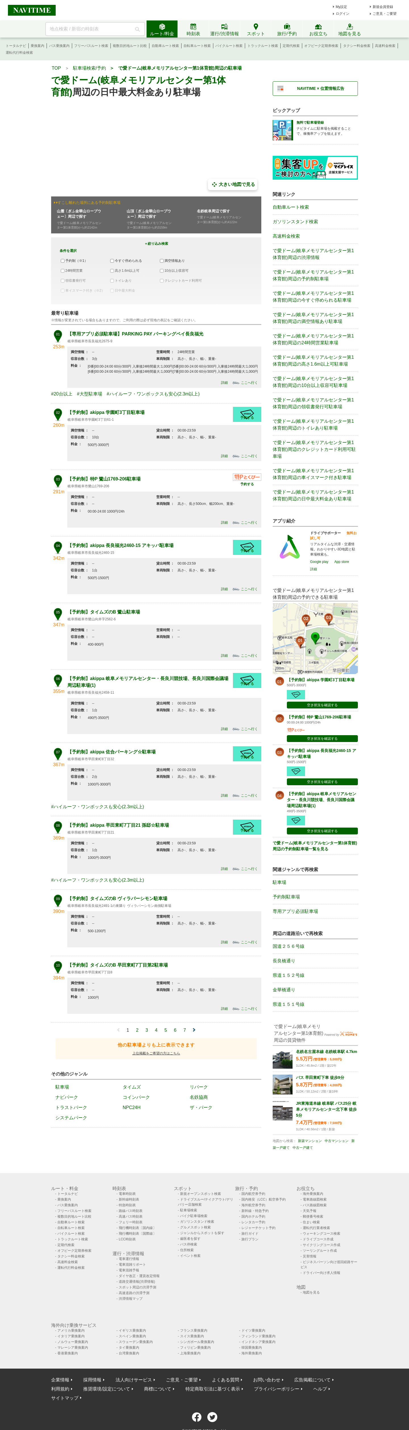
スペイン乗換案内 (132, 1336)
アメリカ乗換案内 (71, 1330)
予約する (247, 418)
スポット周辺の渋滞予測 (137, 1287)
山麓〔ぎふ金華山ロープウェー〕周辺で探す (79, 214)
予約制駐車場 (286, 896)
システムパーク (71, 1117)
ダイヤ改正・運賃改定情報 (139, 1276)
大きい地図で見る (232, 184)
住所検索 (187, 1250)
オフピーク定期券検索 (321, 46)
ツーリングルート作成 (320, 1251)
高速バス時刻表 (131, 1216)
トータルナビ (16, 46)
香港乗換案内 (67, 1353)
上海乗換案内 (190, 1353)
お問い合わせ (266, 1379)
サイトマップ (64, 1398)
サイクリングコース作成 (321, 1245)
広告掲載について (312, 1379)
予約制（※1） (76, 260)
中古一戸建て (303, 1148)
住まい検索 (311, 1222)
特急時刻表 (127, 1205)
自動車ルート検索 (165, 46)
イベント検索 (190, 1256)
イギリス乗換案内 (132, 1330)
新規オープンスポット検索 (200, 1194)
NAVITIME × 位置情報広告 (320, 88)
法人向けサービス (134, 1379)
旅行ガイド (249, 1234)
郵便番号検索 (313, 1216)
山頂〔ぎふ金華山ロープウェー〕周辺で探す (149, 214)
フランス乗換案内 (193, 1330)
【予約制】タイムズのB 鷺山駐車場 (103, 612)
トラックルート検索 (262, 46)
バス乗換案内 (59, 46)
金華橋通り (284, 989)
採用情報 (92, 1379)
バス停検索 (188, 1244)
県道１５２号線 (288, 975)
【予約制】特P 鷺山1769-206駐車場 (104, 478)
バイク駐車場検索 (193, 1216)
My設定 (341, 7)
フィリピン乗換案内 (195, 1348)
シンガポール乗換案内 (197, 1342)
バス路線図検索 (315, 1205)
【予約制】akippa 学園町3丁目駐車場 (106, 412)
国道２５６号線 (288, 946)
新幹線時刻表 (129, 1199)
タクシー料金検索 (356, 46)
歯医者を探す (190, 1239)
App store (341, 562)
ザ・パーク (201, 1107)
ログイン (342, 14)
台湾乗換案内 (129, 1353)
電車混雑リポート (132, 1265)
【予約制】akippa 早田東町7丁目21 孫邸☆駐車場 (118, 825)
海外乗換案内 (313, 1194)
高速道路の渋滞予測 (134, 1293)
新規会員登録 (383, 7)
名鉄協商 (199, 1097)
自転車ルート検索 (197, 46)
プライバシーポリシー (276, 1389)
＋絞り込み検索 (156, 244)
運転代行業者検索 (316, 1228)
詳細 (224, 383)
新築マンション (310, 1141)
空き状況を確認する (322, 705)
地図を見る (311, 1292)
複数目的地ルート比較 (130, 46)
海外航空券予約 (253, 1205)
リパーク (199, 1087)
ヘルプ (320, 1389)
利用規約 (60, 1389)
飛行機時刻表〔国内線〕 (137, 1228)
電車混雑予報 (129, 1270)
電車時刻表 (127, 1194)
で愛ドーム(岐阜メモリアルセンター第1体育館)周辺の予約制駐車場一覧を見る (315, 846)
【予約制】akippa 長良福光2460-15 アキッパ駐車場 (120, 545)
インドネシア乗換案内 (258, 1342)
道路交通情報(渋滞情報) (137, 1282)
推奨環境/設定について (106, 1389)
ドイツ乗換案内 (253, 1330)
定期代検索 (291, 46)
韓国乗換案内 (251, 1348)
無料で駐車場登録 (310, 123)
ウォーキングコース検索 (321, 1234)
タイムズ (132, 1087)
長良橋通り (284, 960)
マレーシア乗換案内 (72, 1348)
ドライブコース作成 (318, 1239)
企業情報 (60, 1379)
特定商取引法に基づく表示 (212, 1389)
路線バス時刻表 (131, 1211)
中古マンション (337, 1141)
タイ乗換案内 (129, 1348)
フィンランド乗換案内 (258, 1336)
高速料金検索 (385, 46)
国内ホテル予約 (253, 1216)
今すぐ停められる (128, 260)
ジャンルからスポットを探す (202, 1233)
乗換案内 (37, 46)
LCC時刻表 (127, 1239)
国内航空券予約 (253, 1194)
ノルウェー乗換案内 (72, 1342)
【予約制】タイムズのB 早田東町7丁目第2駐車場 (117, 965)
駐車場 (62, 1087)
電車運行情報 (129, 1259)
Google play (319, 562)
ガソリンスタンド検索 (295, 221)
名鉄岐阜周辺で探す (213, 211)
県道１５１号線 (288, 1004)
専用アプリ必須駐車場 (295, 911)
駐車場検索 (188, 1210)
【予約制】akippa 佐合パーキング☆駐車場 (111, 751)
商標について (157, 1389)
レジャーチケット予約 (258, 1228)
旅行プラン (249, 1239)
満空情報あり (174, 260)
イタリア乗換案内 (71, 1336)
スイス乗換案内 (192, 1336)
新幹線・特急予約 (255, 1211)
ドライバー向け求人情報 (321, 1273)
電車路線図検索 (315, 1199)
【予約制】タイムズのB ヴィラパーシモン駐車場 (117, 898)
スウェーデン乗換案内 (136, 1342)
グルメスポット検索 (195, 1227)
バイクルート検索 (229, 46)
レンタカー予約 (253, 1222)
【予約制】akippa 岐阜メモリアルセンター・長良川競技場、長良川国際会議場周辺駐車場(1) (321, 799)
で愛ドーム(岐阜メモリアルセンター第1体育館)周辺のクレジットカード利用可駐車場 (314, 449)
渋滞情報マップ (131, 1299)
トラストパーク (71, 1107)
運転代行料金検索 (19, 53)
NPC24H (132, 1107)
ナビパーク (66, 1097)
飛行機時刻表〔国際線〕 (137, 1234)
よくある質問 (225, 1379)
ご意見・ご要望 (385, 14)
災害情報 (309, 1256)
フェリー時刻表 (131, 1222)
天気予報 (309, 1211)
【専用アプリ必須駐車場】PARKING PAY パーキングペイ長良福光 (135, 333)
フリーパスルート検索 (91, 46)
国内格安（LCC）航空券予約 (263, 1199)
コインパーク (136, 1097)
